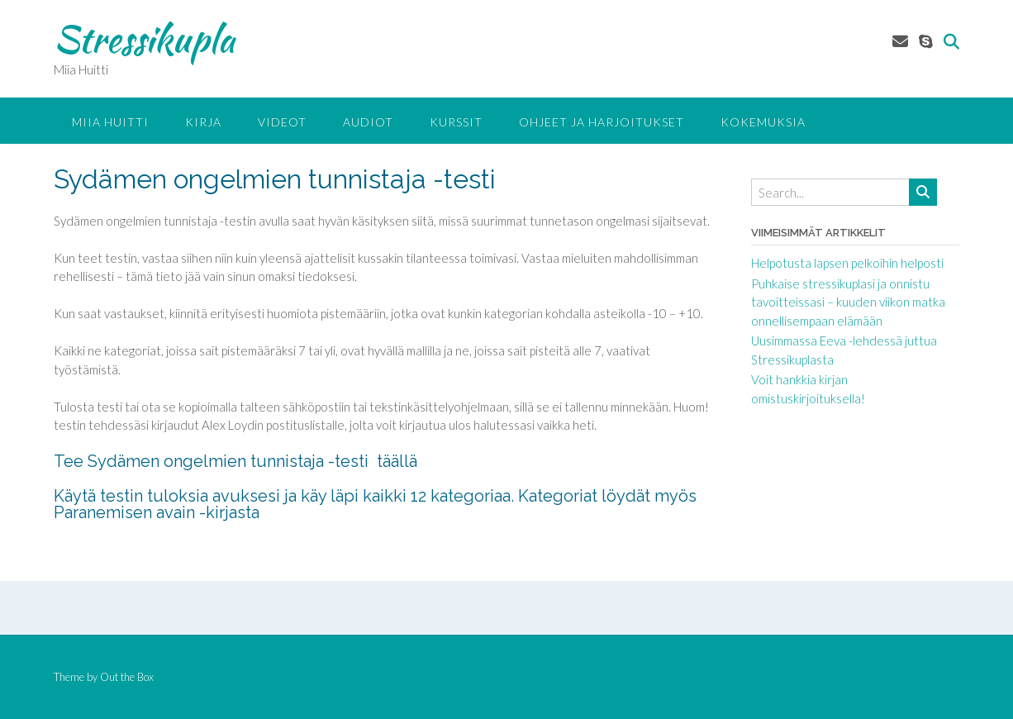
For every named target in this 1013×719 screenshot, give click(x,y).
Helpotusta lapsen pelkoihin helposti (847, 262)
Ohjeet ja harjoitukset (601, 122)
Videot (282, 122)
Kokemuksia (763, 122)
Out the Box (127, 676)
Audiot (368, 122)
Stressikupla (144, 38)
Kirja (203, 122)
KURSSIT (456, 122)
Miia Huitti (110, 122)
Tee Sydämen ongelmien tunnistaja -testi (215, 461)
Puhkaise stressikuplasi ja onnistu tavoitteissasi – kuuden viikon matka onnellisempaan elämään (848, 302)
